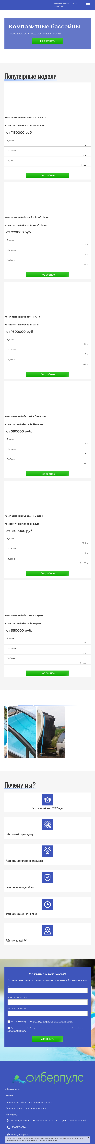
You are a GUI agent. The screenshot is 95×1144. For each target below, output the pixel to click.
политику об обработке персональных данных (52, 1022)
